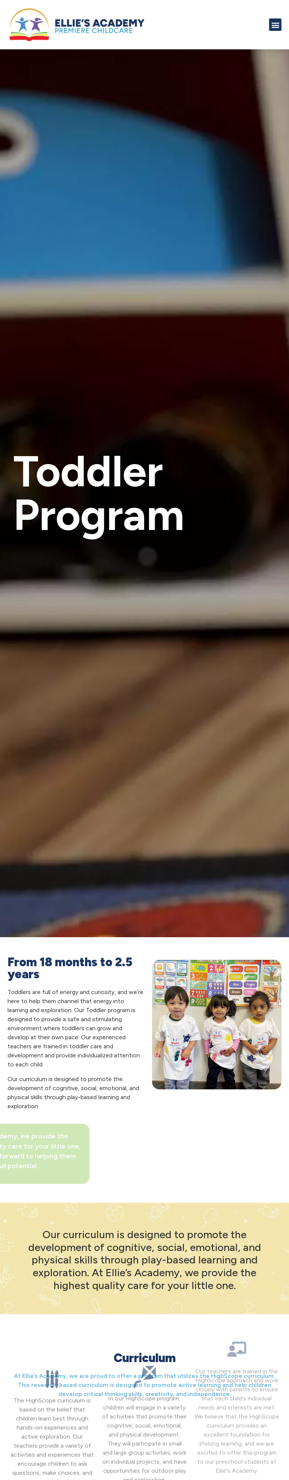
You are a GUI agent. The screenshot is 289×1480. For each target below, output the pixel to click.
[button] (275, 24)
